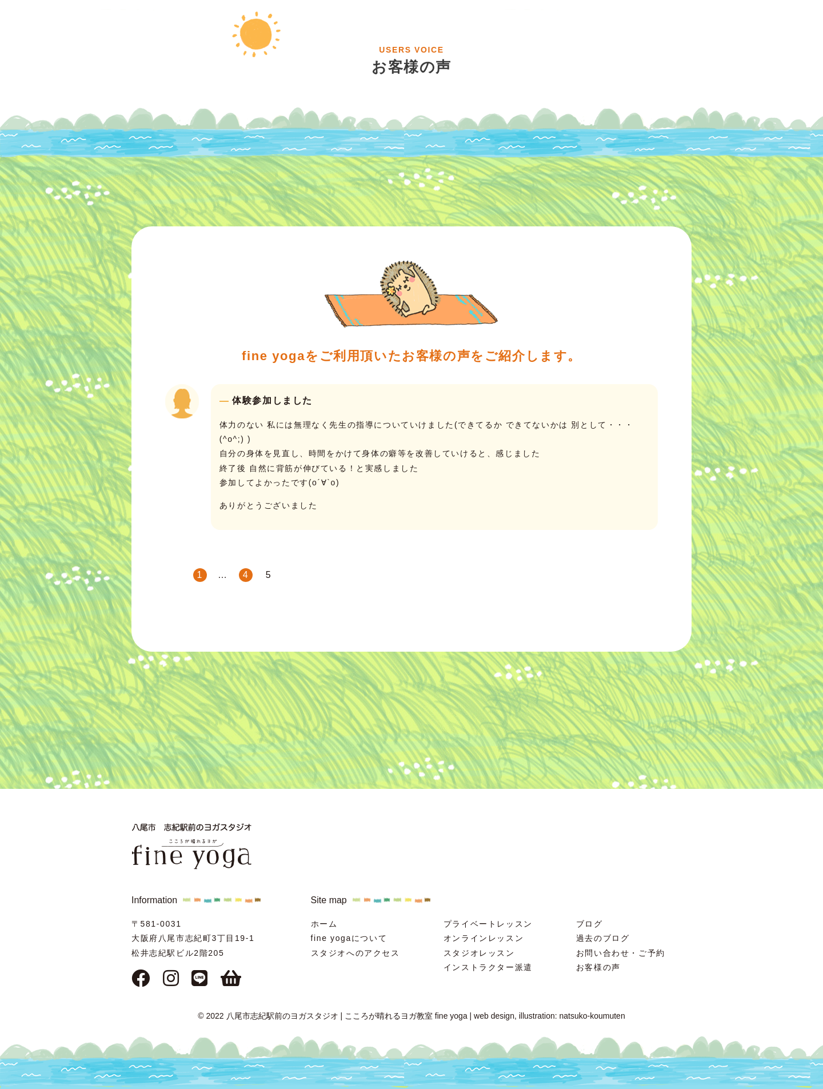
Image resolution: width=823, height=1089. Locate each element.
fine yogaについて (349, 938)
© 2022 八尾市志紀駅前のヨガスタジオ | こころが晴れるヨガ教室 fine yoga (332, 1015)
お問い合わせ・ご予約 (620, 953)
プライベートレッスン (488, 923)
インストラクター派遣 (488, 967)
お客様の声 (598, 967)
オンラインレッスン (484, 938)
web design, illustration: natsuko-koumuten (549, 1015)
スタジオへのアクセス (355, 953)
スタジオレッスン (479, 953)
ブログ (589, 923)
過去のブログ (603, 938)
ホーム (324, 923)
